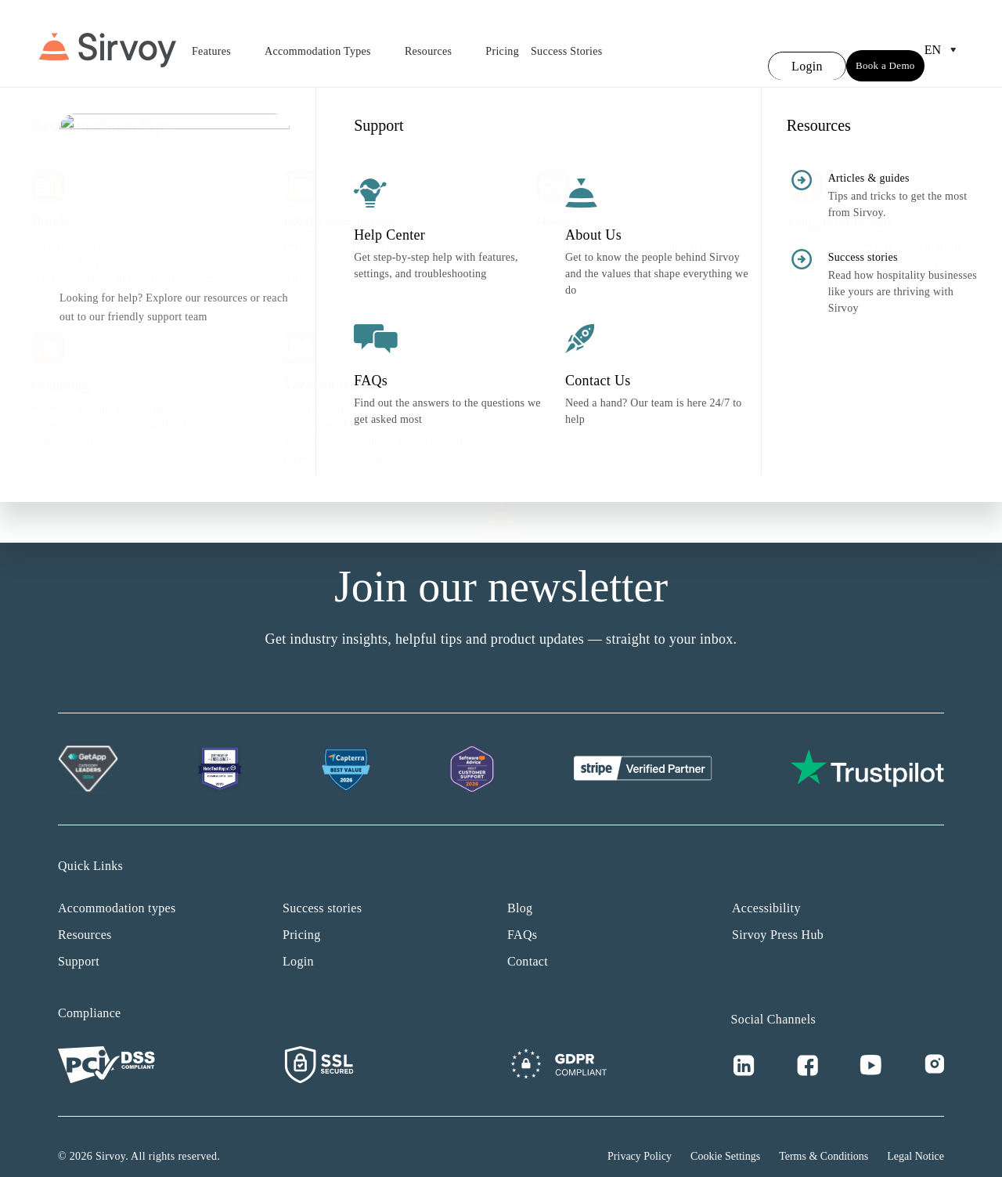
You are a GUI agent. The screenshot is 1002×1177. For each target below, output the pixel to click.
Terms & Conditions (823, 1137)
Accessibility (766, 889)
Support (78, 942)
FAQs (522, 915)
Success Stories (567, 42)
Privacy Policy (639, 1137)
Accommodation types (117, 889)
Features (222, 43)
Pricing (502, 42)
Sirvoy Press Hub (778, 915)
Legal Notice (915, 1137)
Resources (439, 43)
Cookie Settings (725, 1137)
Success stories (322, 889)
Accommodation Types (329, 43)
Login (298, 942)
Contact (527, 942)
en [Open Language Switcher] (944, 40)
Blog (519, 889)
